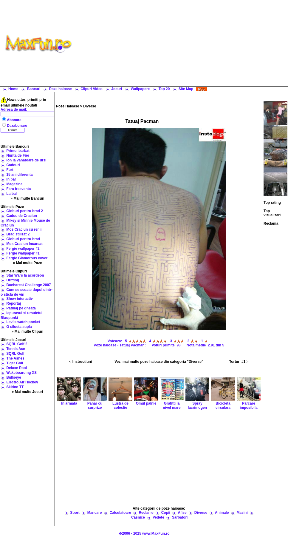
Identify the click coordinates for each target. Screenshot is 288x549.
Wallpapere (140, 89)
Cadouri (13, 165)
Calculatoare (120, 513)
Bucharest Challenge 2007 (28, 285)
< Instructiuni (80, 362)
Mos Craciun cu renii (23, 229)
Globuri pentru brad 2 (24, 211)
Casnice (138, 517)
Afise (182, 513)
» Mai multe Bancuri (27, 198)
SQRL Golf (15, 353)
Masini (241, 513)
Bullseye (13, 377)
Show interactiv (19, 299)
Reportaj (13, 303)
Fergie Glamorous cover (26, 258)
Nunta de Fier (17, 155)
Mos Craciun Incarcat (24, 244)
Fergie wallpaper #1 (22, 253)
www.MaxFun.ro (156, 533)
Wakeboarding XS (21, 373)
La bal (11, 194)
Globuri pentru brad (23, 239)
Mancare (94, 513)
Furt (9, 170)
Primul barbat (17, 151)
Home (13, 89)
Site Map (186, 89)
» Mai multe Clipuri (28, 331)
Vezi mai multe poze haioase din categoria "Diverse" (158, 362)
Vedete (158, 517)
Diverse (89, 106)
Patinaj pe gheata (21, 308)
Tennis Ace (15, 349)
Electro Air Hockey (22, 382)
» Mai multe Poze (27, 263)
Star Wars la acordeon (25, 275)
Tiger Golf (14, 363)
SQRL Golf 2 (16, 344)
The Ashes (15, 358)
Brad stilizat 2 (18, 234)
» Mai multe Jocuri (27, 392)
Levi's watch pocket (23, 322)
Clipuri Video (91, 89)
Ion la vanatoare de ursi (26, 160)
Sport (74, 513)
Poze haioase (60, 89)
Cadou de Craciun (21, 216)
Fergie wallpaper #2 (22, 248)
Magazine (14, 184)
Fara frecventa (18, 189)
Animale (222, 513)
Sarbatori (180, 517)
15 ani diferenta (19, 174)
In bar (11, 179)
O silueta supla (19, 327)
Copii (165, 513)
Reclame (146, 513)
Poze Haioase (67, 106)
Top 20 (164, 89)
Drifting (12, 280)
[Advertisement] (181, 43)
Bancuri (34, 89)
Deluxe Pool (16, 368)
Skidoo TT (15, 387)
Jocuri (116, 89)
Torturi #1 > (239, 362)
